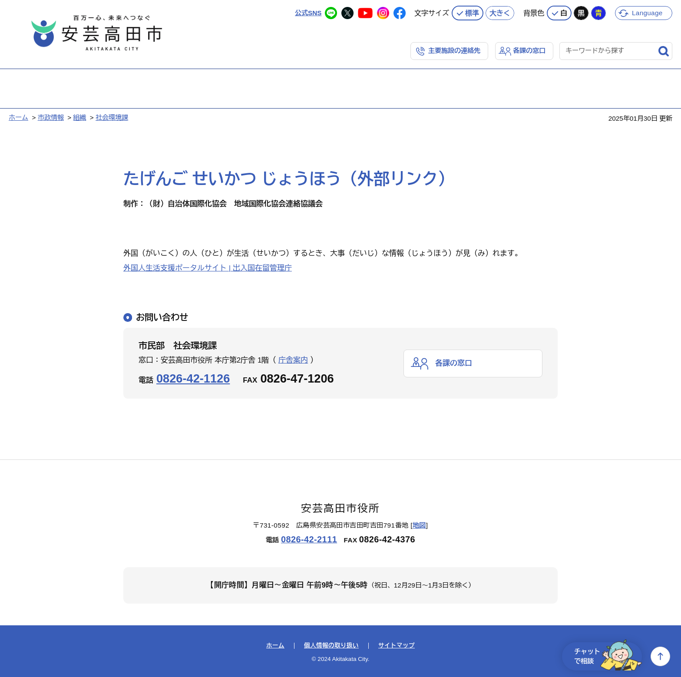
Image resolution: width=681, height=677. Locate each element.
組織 (79, 117)
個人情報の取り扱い (331, 646)
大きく (499, 13)
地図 (419, 525)
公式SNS (308, 13)
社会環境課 (112, 117)
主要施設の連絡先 (454, 50)
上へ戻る (660, 656)
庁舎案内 (293, 360)
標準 (472, 13)
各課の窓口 (529, 50)
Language (647, 13)
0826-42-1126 (193, 378)
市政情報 (51, 117)
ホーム (18, 117)
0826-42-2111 (309, 539)
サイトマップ (396, 646)
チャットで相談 (608, 656)
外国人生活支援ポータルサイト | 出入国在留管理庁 (207, 268)
